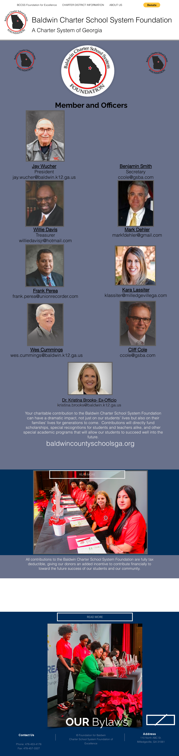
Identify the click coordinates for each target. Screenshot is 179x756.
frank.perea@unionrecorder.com (45, 296)
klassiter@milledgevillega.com (136, 295)
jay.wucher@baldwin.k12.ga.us (44, 177)
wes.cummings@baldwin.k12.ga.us (46, 355)
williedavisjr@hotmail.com (45, 240)
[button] (151, 5)
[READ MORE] (87, 474)
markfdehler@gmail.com (137, 235)
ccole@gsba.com (137, 355)
